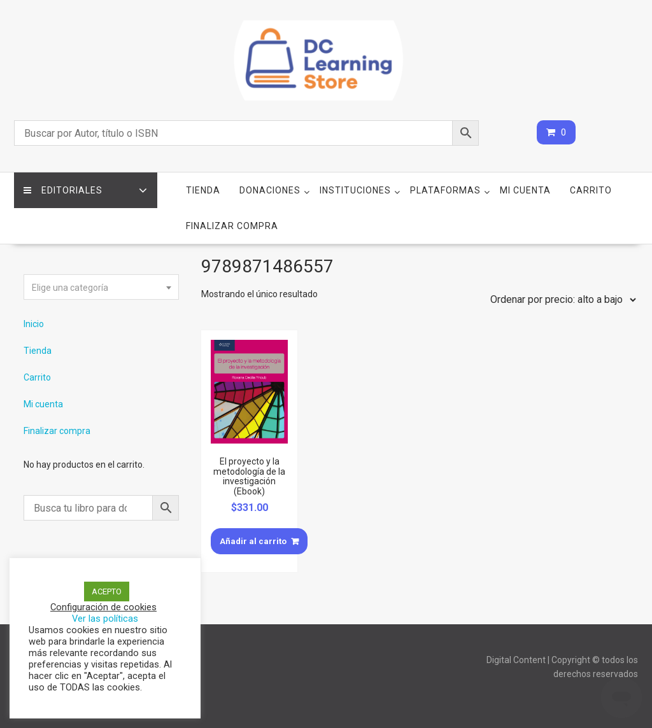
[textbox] (101, 287)
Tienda (203, 190)
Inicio (34, 324)
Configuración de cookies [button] (103, 607)
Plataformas (445, 190)
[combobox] (101, 287)
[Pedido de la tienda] (560, 299)
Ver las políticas (105, 618)
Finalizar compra (232, 226)
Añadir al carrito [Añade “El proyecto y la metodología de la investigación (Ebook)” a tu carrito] (253, 541)
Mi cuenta (525, 190)
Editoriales (63, 190)
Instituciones (355, 190)
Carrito (591, 190)
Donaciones (270, 190)
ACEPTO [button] (107, 591)
